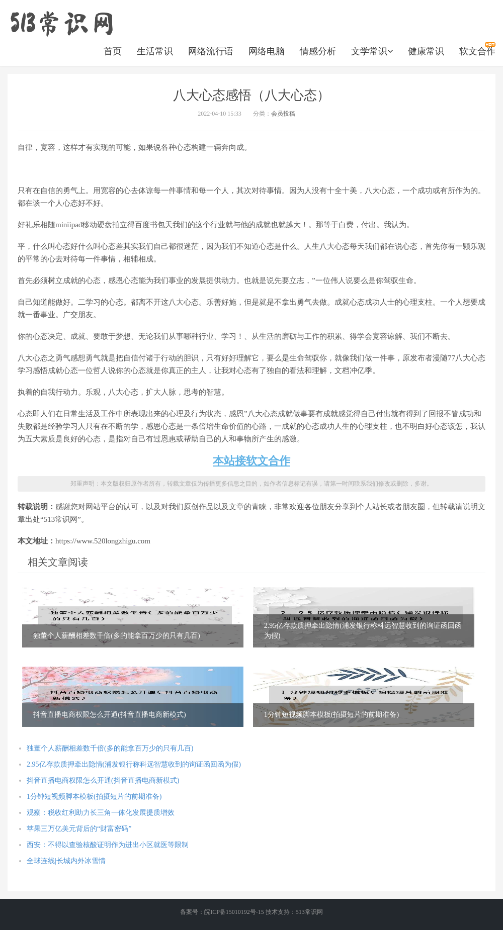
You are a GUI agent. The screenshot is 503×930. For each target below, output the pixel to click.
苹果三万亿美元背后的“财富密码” (79, 828)
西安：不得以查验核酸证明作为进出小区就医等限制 (108, 845)
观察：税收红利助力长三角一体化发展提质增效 (101, 812)
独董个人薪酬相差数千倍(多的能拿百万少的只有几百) (110, 748)
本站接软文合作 (251, 460)
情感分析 (318, 51)
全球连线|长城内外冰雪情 (66, 861)
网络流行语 (210, 51)
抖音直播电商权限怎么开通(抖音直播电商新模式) (103, 780)
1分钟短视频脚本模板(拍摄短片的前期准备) (94, 796)
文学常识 (372, 51)
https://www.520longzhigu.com (61, 23)
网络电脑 (266, 51)
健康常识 (426, 51)
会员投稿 (283, 113)
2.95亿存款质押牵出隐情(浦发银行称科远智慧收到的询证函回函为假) (134, 764)
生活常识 (155, 51)
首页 (113, 51)
